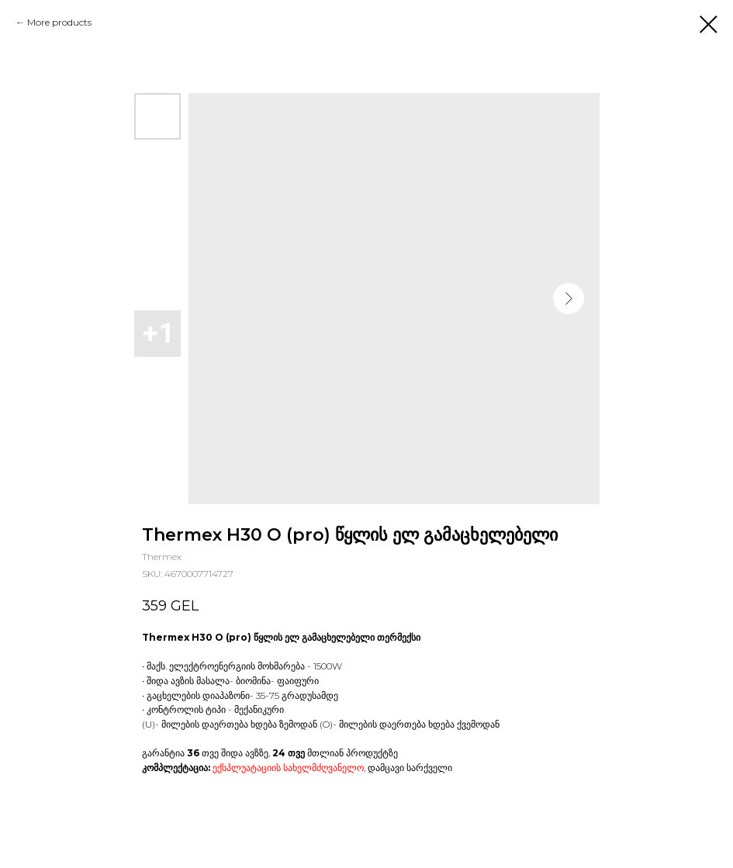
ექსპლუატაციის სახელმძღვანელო (288, 767)
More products (59, 22)
